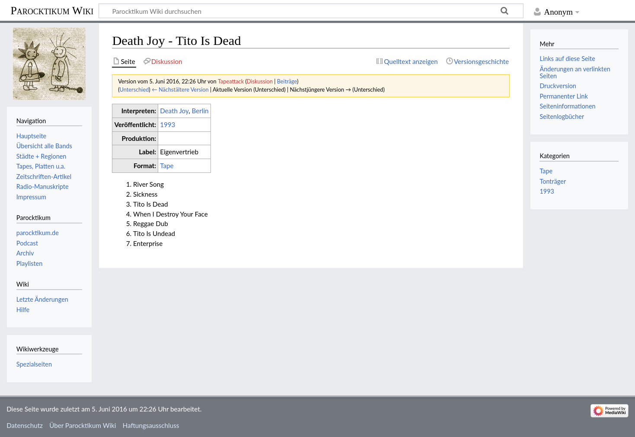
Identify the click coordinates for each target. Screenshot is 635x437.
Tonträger (552, 181)
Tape (166, 165)
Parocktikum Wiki (51, 10)
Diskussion (260, 81)
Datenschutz (24, 425)
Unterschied (134, 89)
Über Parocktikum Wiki (82, 425)
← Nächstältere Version (180, 89)
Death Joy (174, 111)
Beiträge (287, 81)
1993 (167, 124)
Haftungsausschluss (151, 425)
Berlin (200, 111)
